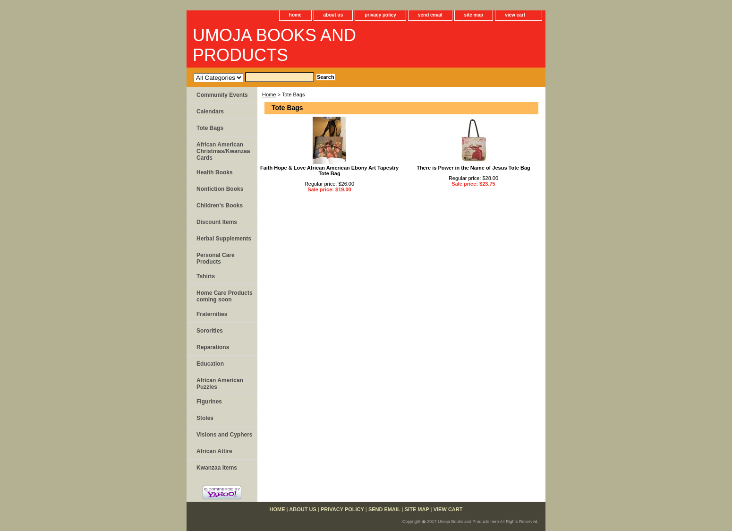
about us (333, 14)
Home (269, 94)
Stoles (204, 418)
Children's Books (219, 205)
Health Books (214, 172)
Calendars (210, 111)
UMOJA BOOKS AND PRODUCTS (274, 45)
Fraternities (211, 314)
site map (474, 14)
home (295, 14)
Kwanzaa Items (216, 467)
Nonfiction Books (219, 189)
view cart (515, 14)
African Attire (214, 451)
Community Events (222, 95)
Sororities (209, 330)
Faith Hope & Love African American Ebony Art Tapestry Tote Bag (329, 170)
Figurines (209, 401)
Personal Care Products (215, 258)
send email (430, 14)
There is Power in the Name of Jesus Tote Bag (473, 168)
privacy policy (380, 14)
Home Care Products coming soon (224, 296)
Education (210, 363)
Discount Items (216, 222)
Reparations (212, 347)
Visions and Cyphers (224, 434)
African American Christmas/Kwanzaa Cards (223, 151)
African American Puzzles (219, 383)
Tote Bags (209, 128)
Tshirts (205, 276)
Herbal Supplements (223, 238)
